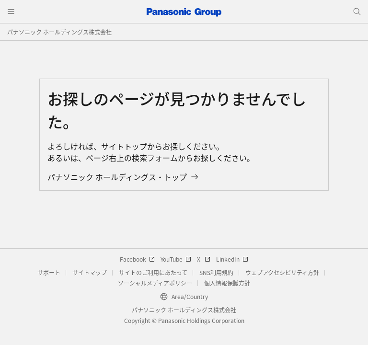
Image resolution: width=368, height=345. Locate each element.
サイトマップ (89, 272)
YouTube (176, 259)
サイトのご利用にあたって (153, 272)
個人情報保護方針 (227, 283)
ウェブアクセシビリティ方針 (282, 272)
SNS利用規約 (216, 272)
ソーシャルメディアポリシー (155, 283)
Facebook (137, 259)
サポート (48, 272)
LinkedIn (232, 259)
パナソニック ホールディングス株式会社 (59, 32)
